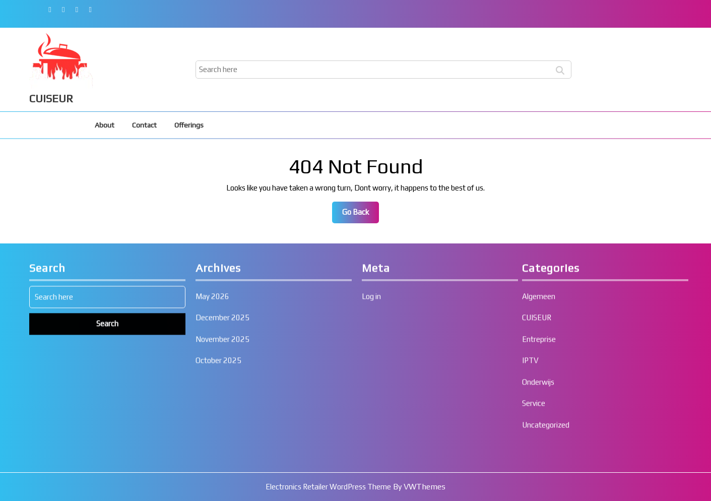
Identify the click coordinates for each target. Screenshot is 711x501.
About (104, 125)
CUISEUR (51, 98)
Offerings (189, 125)
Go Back (360, 214)
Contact (144, 125)
